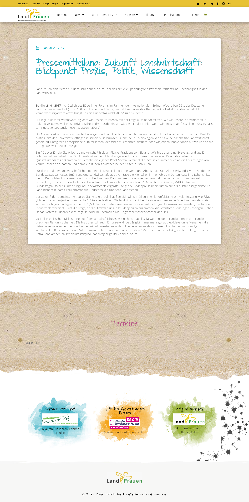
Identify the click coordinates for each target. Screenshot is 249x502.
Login (55, 4)
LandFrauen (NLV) (102, 15)
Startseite (23, 4)
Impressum (67, 4)
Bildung (149, 15)
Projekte (129, 15)
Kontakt (36, 4)
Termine (62, 15)
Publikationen (173, 15)
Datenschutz (83, 4)
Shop (46, 4)
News (77, 15)
